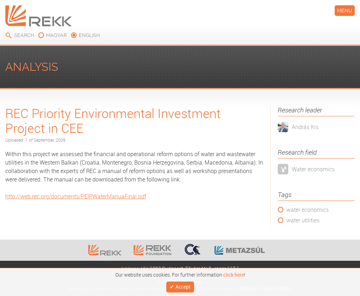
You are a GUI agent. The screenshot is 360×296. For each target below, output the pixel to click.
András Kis (305, 126)
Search (24, 35)
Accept (183, 286)
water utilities (303, 220)
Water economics (313, 169)
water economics (308, 209)
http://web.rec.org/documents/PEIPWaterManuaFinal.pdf (75, 196)
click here (233, 273)
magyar (56, 35)
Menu (344, 10)
